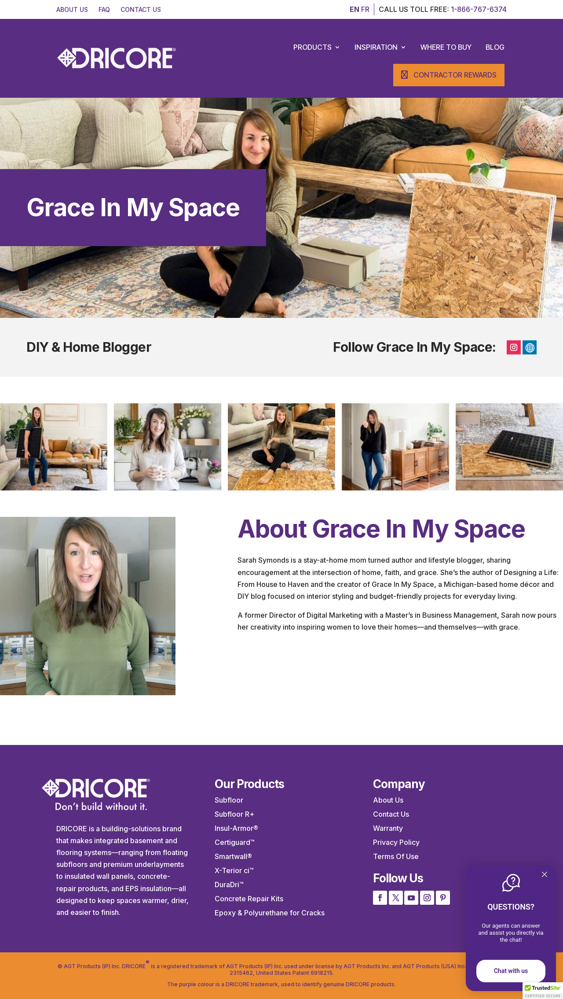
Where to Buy (446, 47)
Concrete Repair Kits (249, 898)
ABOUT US (72, 9)
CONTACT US (141, 9)
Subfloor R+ (234, 814)
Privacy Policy (396, 842)
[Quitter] (544, 875)
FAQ (104, 9)
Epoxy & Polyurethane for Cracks (270, 912)
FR (365, 9)
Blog (495, 47)
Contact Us (391, 814)
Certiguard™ (235, 842)
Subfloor (229, 800)
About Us (388, 800)
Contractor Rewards (455, 74)
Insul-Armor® (236, 828)
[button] (543, 990)
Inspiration (376, 47)
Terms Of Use (396, 856)
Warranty (388, 828)
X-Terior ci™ (234, 870)
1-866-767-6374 (479, 9)
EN (354, 9)
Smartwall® (233, 856)
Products (312, 47)
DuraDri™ (229, 884)
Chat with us (511, 970)
